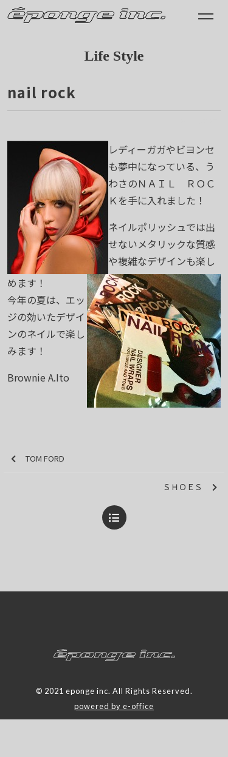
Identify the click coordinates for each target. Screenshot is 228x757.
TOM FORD (37, 459)
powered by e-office (114, 706)
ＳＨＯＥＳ (190, 487)
